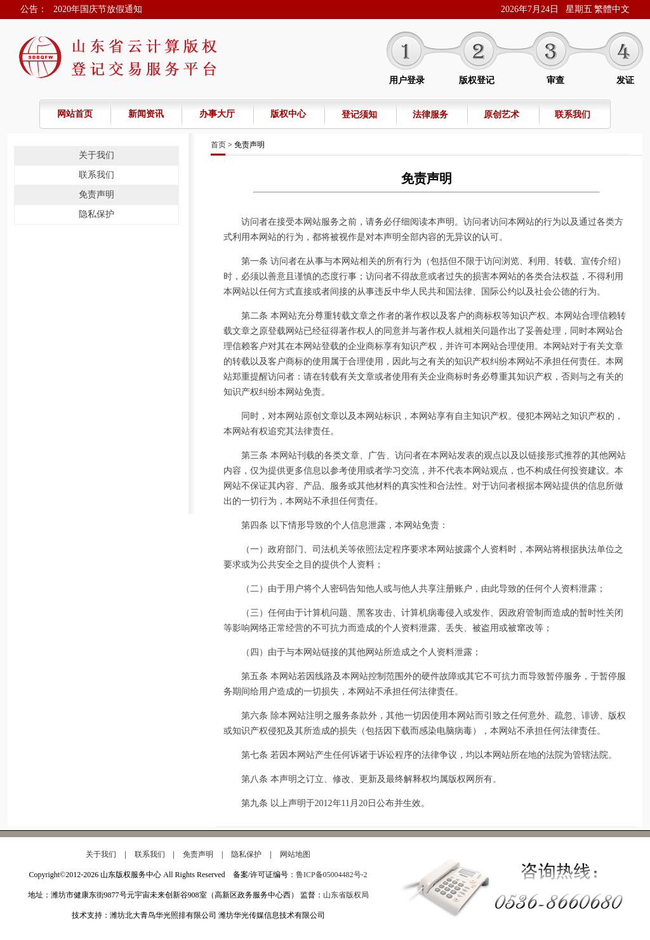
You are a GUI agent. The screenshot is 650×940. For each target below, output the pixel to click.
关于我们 (96, 155)
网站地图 (295, 854)
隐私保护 (96, 214)
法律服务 (430, 114)
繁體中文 (612, 9)
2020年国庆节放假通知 (97, 9)
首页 (218, 144)
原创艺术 (501, 114)
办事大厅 (217, 114)
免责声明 (96, 194)
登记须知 (359, 114)
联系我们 (572, 114)
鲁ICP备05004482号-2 (332, 874)
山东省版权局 (346, 894)
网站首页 (75, 114)
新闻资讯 (146, 114)
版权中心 (288, 114)
